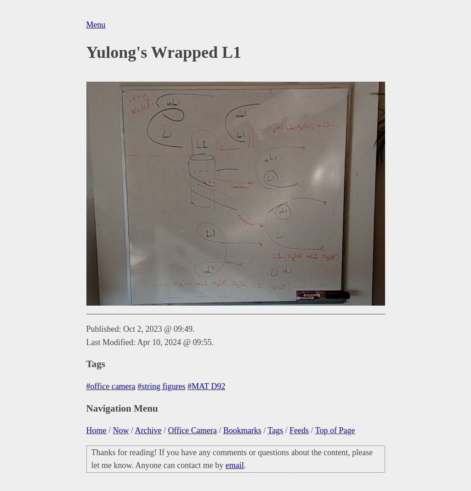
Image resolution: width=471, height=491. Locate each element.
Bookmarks (242, 430)
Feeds (299, 430)
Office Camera (192, 430)
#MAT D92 (206, 386)
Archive (148, 430)
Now (121, 430)
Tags (275, 430)
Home (96, 430)
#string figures (161, 386)
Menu (96, 24)
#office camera (111, 386)
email (235, 465)
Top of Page (335, 430)
